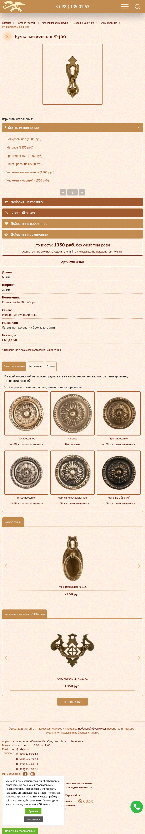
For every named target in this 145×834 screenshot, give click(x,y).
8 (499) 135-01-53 (72, 7)
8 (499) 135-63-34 (27, 763)
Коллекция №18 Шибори (19, 302)
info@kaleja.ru (20, 749)
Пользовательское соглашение (72, 783)
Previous (6, 566)
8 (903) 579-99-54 (27, 758)
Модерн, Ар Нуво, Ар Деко (19, 314)
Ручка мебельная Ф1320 (72, 586)
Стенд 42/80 (10, 340)
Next (139, 566)
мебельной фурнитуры (92, 728)
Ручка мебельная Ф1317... (72, 678)
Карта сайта (72, 795)
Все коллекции (72, 701)
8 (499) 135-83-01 (27, 769)
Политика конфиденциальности (72, 787)
